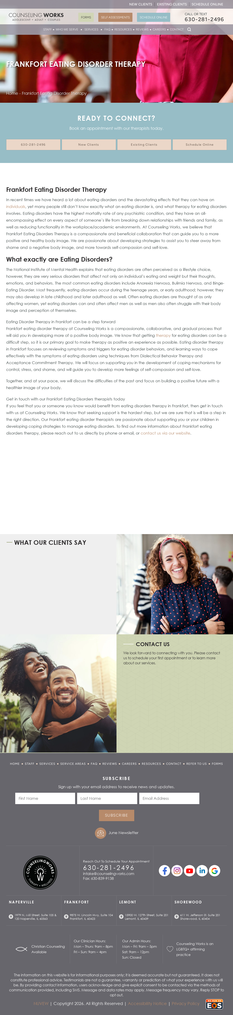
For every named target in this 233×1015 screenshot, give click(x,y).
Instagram (177, 870)
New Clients (140, 4)
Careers (159, 29)
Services (91, 29)
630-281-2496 (204, 19)
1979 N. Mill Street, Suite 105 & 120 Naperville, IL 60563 (36, 916)
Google (214, 870)
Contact (177, 29)
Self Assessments (115, 17)
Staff (47, 29)
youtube (189, 870)
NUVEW (41, 1003)
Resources (123, 29)
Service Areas (73, 763)
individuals (15, 206)
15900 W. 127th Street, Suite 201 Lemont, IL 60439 (146, 916)
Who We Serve (67, 29)
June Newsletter (123, 832)
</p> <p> (173, 707)
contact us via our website (165, 433)
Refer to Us (196, 763)
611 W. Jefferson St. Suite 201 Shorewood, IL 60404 (200, 916)
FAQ (107, 29)
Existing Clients (172, 4)
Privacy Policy (186, 1003)
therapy (163, 335)
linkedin (202, 870)
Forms (86, 17)
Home (15, 763)
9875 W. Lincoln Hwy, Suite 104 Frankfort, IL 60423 (91, 916)
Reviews (142, 29)
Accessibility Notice (147, 1003)
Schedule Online (207, 4)
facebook (164, 870)
